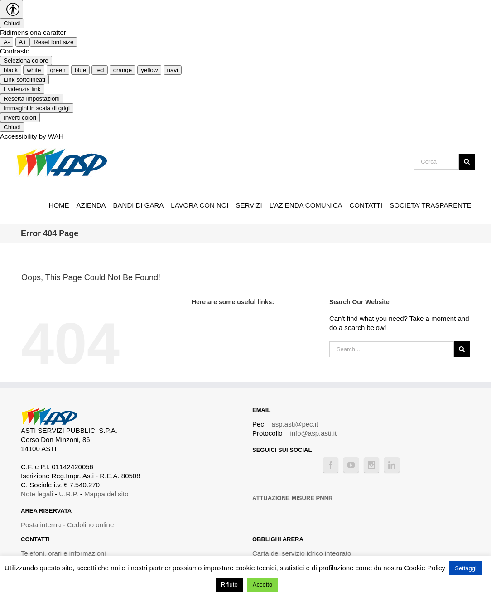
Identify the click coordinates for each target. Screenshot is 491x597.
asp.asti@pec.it (295, 424)
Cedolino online (90, 525)
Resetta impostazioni (32, 98)
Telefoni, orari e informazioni (63, 553)
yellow (149, 70)
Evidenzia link (22, 89)
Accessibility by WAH (31, 136)
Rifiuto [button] (229, 584)
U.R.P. (68, 494)
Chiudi (12, 23)
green (58, 70)
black (11, 70)
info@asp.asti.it (313, 433)
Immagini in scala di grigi (37, 108)
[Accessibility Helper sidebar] (11, 9)
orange (122, 70)
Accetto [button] (262, 584)
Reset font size (53, 42)
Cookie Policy (424, 568)
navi (172, 70)
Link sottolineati (24, 79)
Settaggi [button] (466, 568)
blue (80, 70)
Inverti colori (20, 117)
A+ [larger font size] (23, 42)
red (99, 70)
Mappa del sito (106, 494)
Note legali (37, 494)
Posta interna (41, 525)
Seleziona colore (26, 60)
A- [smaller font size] (7, 42)
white (34, 70)
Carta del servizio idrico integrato (301, 553)
